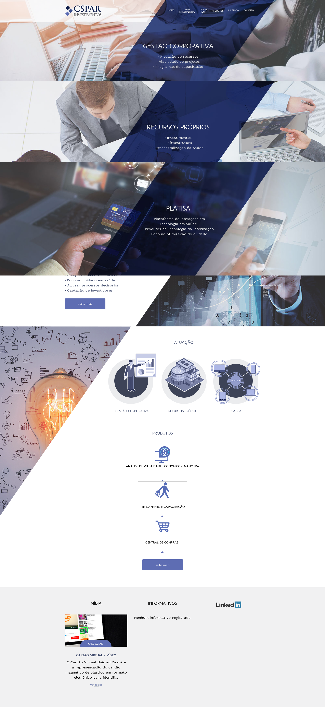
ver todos (96, 684)
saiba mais (85, 304)
